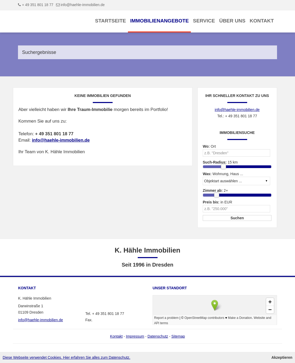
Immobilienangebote (159, 21)
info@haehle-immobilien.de (83, 5)
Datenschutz (158, 336)
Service (204, 21)
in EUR (217, 202)
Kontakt (262, 21)
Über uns (232, 21)
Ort (209, 146)
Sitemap (178, 336)
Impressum (135, 336)
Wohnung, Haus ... (223, 174)
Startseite (110, 21)
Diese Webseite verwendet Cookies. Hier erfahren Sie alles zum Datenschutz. (66, 357)
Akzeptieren (281, 357)
